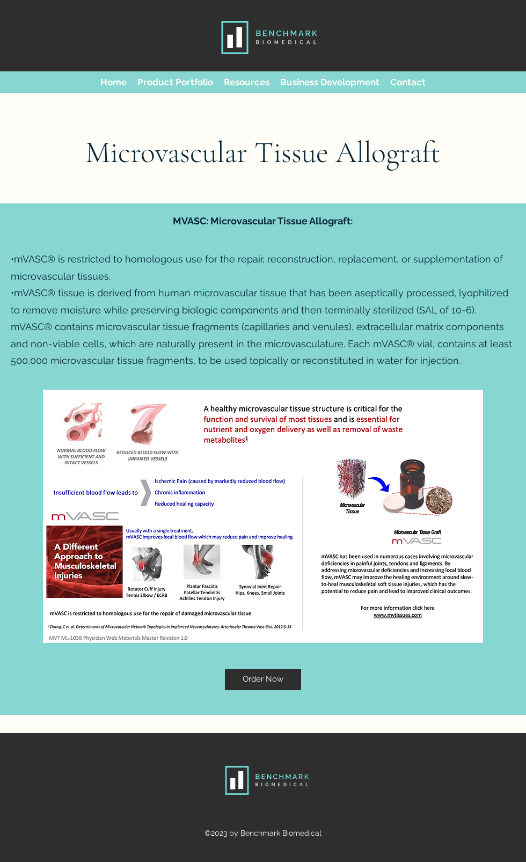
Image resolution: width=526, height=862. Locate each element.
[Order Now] (263, 679)
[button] (175, 82)
